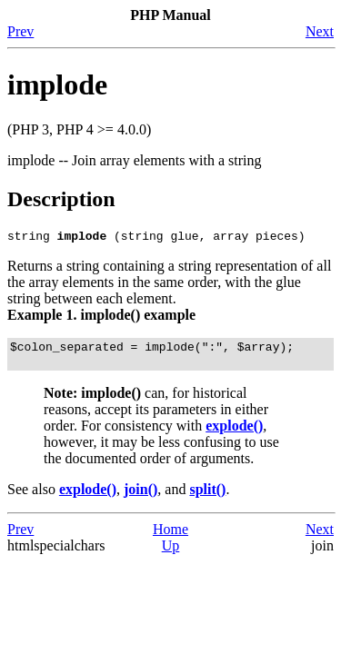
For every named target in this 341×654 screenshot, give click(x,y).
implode (57, 84)
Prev (20, 31)
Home (170, 537)
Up (171, 553)
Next (320, 31)
